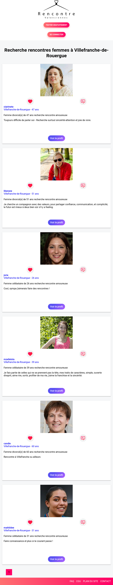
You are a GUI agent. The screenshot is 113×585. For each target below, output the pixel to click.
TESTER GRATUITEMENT (56, 25)
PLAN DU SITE (90, 581)
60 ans (35, 446)
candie (7, 443)
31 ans (35, 530)
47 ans (35, 109)
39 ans (35, 362)
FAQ (72, 581)
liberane (8, 191)
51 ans (35, 193)
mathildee (9, 527)
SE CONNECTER (56, 34)
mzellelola (9, 359)
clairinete (8, 106)
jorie (6, 275)
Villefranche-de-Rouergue (17, 109)
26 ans (35, 278)
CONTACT (105, 581)
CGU (78, 581)
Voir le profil (56, 138)
